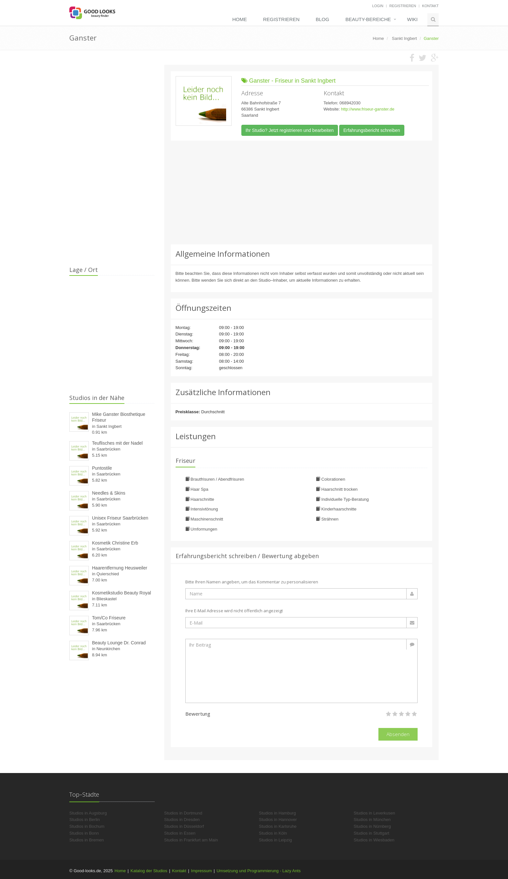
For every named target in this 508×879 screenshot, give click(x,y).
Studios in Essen (180, 833)
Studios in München (372, 819)
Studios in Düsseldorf (184, 826)
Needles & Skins (108, 493)
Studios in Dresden (182, 819)
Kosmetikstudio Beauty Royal (121, 592)
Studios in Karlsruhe (277, 826)
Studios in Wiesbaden (374, 840)
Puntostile (102, 468)
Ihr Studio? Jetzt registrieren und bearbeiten (290, 130)
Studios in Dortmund (183, 813)
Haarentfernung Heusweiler (119, 567)
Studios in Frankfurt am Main (191, 840)
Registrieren (402, 6)
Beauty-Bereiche (368, 19)
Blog (322, 19)
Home (239, 19)
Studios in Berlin (84, 819)
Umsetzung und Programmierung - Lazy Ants (258, 870)
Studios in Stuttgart (371, 833)
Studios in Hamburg (277, 813)
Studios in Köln (273, 833)
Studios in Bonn (84, 833)
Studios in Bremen (86, 840)
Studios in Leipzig (275, 840)
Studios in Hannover (278, 819)
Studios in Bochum (86, 826)
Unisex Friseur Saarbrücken (120, 518)
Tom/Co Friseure (108, 617)
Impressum (201, 870)
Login (377, 6)
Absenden (398, 734)
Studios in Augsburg (88, 813)
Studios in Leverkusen (374, 813)
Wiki (412, 19)
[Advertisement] (302, 192)
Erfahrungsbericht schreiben (371, 130)
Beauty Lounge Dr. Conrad (119, 642)
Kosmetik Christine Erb (115, 542)
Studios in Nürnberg (372, 826)
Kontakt (430, 6)
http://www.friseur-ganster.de (367, 109)
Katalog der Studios (149, 870)
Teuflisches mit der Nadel (117, 443)
